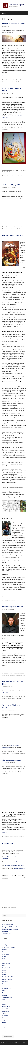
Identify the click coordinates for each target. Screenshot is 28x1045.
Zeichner (18, 81)
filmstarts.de (4, 805)
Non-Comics (5, 1002)
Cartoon (4, 952)
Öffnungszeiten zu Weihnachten (10, 929)
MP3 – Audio (5, 692)
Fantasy (10, 79)
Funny (14, 79)
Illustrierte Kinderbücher (8, 977)
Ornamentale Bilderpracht (19, 868)
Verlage (4, 1020)
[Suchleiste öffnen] (26, 13)
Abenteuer (6, 79)
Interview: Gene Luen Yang (12, 235)
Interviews (4, 81)
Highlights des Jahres (7, 924)
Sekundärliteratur (6, 1009)
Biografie (6, 175)
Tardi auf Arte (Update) (11, 185)
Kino (22, 175)
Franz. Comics (17, 226)
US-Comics (18, 698)
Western (4, 1022)
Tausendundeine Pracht (14, 861)
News (3, 999)
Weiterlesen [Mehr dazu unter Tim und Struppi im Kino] (4, 832)
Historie (7, 675)
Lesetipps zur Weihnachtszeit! (9, 927)
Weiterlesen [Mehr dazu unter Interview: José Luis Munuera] (4, 75)
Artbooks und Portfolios (8, 947)
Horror (4, 972)
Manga (4, 993)
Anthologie (11, 696)
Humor (13, 175)
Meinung (4, 995)
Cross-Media (7, 751)
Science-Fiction (21, 675)
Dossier (4, 956)
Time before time (6, 933)
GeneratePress (23, 1042)
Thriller (4, 1013)
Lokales (4, 178)
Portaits (4, 753)
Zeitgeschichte (17, 228)
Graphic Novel (19, 79)
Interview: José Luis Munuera (13, 24)
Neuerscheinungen (12, 81)
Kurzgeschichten (11, 698)
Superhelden (5, 1011)
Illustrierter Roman (7, 979)
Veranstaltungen (6, 1018)
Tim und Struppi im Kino (11, 760)
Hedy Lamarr (5, 931)
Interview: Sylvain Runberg (12, 607)
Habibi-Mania (7, 843)
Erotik (3, 958)
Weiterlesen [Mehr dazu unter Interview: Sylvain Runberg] (4, 669)
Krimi (16, 675)
